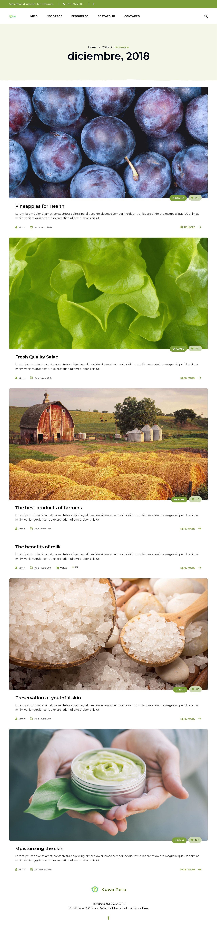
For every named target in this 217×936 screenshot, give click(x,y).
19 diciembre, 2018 (43, 227)
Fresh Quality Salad (37, 357)
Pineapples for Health (39, 206)
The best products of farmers (48, 507)
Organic (178, 198)
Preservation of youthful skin (48, 697)
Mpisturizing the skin (39, 848)
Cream (180, 689)
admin (21, 227)
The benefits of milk (38, 547)
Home (92, 47)
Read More (187, 227)
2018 (105, 47)
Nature (179, 499)
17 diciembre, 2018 (43, 528)
